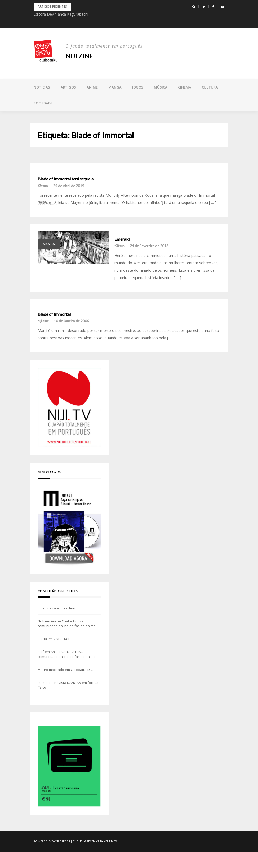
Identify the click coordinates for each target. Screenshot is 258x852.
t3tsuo (43, 186)
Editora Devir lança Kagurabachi (61, 14)
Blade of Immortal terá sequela (66, 179)
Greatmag (91, 841)
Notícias (42, 87)
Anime (92, 87)
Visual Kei (61, 638)
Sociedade (43, 103)
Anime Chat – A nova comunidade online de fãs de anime (67, 623)
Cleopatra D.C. (82, 669)
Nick (41, 621)
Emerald (122, 239)
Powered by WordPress (52, 841)
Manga (115, 87)
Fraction (69, 608)
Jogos (137, 87)
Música (160, 87)
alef (41, 651)
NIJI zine (79, 56)
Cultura (210, 87)
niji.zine (43, 321)
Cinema (184, 87)
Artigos (68, 87)
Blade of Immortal (54, 314)
